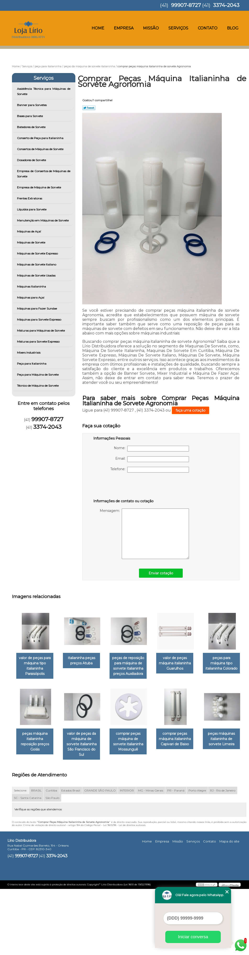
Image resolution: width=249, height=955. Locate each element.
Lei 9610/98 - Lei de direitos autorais (124, 891)
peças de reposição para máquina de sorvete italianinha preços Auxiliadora (133, 666)
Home (98, 28)
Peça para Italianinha (32, 363)
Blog (232, 28)
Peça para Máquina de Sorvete (38, 374)
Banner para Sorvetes (32, 105)
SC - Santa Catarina (27, 863)
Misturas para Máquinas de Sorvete (41, 330)
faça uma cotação (190, 410)
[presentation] (123, 486)
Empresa (123, 28)
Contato (207, 28)
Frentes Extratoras (30, 198)
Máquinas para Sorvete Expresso (39, 319)
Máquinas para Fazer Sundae (37, 308)
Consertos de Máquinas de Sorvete (40, 149)
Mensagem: (144, 534)
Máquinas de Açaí (29, 231)
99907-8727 (186, 5)
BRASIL (36, 856)
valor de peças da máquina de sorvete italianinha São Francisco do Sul (133, 742)
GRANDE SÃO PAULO (100, 856)
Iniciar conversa (193, 936)
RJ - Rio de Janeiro (222, 856)
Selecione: (20, 856)
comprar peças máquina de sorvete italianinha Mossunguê (181, 742)
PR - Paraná (175, 856)
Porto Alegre (197, 856)
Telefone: (149, 470)
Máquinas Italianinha (32, 286)
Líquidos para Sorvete (32, 209)
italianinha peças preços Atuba (84, 661)
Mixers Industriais (29, 352)
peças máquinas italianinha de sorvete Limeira (84, 815)
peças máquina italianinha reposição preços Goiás (84, 739)
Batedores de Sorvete (31, 127)
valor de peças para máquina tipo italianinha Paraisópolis (36, 666)
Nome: (151, 449)
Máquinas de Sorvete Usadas (36, 275)
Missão (151, 28)
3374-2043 (226, 5)
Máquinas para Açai (31, 297)
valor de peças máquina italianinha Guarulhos (182, 663)
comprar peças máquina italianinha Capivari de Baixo (36, 815)
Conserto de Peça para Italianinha (40, 138)
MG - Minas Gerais (150, 856)
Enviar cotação (161, 573)
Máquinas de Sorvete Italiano (37, 264)
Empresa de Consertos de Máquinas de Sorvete (43, 173)
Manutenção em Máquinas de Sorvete (43, 220)
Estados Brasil (70, 856)
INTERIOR (127, 856)
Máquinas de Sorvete (31, 242)
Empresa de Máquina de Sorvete (39, 187)
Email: (152, 459)
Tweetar (88, 107)
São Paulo (52, 863)
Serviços (178, 28)
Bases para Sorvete (30, 116)
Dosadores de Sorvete (32, 160)
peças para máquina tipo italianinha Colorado (35, 739)
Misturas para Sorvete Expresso (38, 341)
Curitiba (51, 856)
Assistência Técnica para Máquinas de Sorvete (43, 91)
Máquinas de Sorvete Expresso (38, 253)
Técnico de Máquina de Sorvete (38, 385)
